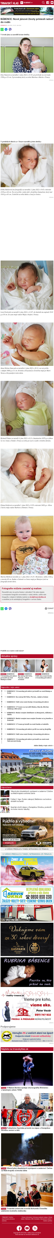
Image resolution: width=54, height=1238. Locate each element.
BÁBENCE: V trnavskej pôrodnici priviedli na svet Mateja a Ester (9, 676)
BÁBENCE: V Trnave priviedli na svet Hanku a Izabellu (28, 724)
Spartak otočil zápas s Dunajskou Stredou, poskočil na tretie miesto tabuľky (31, 808)
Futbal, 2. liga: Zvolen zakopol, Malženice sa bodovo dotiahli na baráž (31, 800)
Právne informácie (27, 1217)
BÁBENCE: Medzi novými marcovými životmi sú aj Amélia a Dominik (30, 719)
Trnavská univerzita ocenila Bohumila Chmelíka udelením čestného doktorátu (24, 1209)
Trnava (3, 1088)
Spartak (3, 1128)
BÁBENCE (4, 25)
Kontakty (36, 1219)
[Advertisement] (27, 109)
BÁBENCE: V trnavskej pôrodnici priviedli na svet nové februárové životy (28, 740)
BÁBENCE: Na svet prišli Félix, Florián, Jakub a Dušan (25, 676)
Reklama (27, 1219)
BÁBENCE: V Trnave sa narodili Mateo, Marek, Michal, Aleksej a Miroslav (28, 708)
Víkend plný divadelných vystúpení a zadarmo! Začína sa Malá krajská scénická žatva (32, 792)
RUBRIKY (26, 2)
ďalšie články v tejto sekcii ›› (43, 745)
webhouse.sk (35, 1234)
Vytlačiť (49, 608)
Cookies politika (47, 1221)
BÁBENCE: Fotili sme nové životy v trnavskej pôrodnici (43, 676)
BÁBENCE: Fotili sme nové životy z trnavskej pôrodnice (28, 734)
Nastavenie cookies (45, 1219)
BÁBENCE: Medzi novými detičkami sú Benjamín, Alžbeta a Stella (29, 714)
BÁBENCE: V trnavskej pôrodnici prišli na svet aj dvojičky (29, 729)
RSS (32, 1219)
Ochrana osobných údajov (40, 1217)
